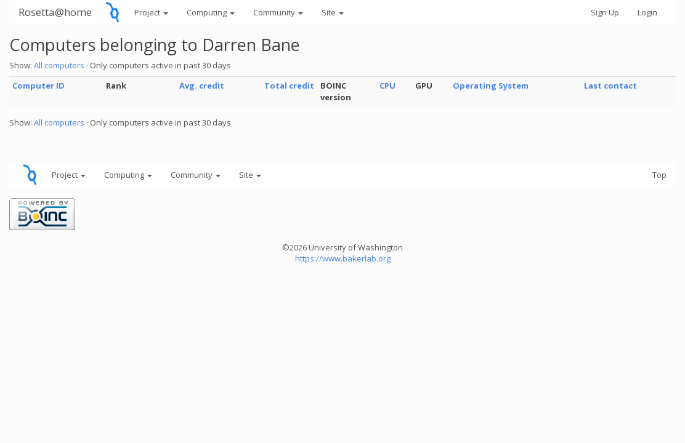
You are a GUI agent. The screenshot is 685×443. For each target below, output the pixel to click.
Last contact (610, 85)
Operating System (491, 85)
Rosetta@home (55, 12)
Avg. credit (201, 85)
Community (278, 12)
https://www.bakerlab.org (343, 258)
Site (333, 12)
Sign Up (605, 12)
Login (647, 12)
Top (659, 174)
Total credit (289, 85)
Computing (211, 12)
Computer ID (38, 85)
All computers (59, 65)
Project (151, 12)
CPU (387, 85)
